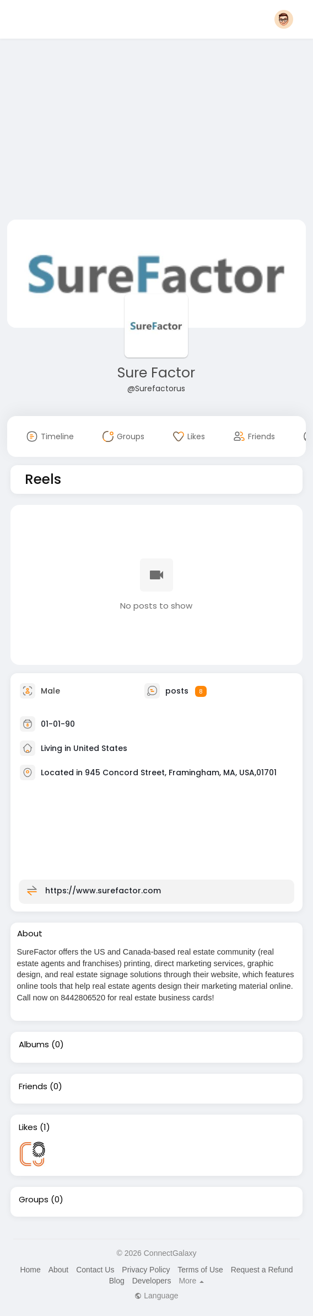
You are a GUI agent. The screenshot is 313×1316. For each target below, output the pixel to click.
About (58, 1269)
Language (156, 1295)
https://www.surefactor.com (103, 890)
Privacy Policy (146, 1269)
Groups (33, 1199)
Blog (117, 1280)
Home (30, 1269)
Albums (34, 1044)
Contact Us (95, 1269)
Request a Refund (262, 1269)
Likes (28, 1127)
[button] (284, 19)
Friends (33, 1086)
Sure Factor (156, 372)
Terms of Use (200, 1269)
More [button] (191, 1281)
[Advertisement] (156, 131)
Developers (151, 1280)
